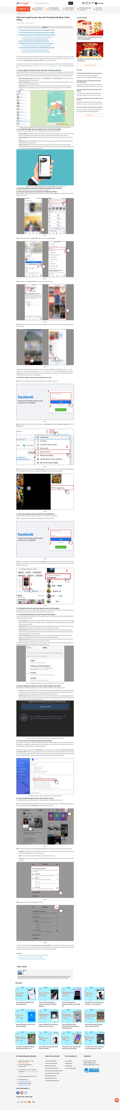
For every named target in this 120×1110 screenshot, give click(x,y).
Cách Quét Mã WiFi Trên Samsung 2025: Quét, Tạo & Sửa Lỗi (48, 1024)
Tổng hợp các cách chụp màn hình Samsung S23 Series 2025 (71, 1046)
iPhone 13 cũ (38, 65)
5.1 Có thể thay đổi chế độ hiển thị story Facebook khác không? (36, 45)
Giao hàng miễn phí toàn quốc (52, 1078)
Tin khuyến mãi (68, 1061)
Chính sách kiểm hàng (50, 1073)
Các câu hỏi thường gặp (50, 1058)
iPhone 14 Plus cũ (24, 371)
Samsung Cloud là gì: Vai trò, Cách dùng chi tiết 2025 (89, 103)
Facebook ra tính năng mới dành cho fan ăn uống (30, 957)
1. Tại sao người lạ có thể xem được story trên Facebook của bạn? (36, 30)
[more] (117, 1100)
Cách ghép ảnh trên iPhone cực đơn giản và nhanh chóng (32, 959)
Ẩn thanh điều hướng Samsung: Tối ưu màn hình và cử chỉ (93, 1024)
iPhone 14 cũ (67, 369)
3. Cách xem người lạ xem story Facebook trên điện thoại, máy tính (36, 35)
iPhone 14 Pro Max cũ (51, 371)
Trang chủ (20, 13)
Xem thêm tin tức (90, 111)
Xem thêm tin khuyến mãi (90, 61)
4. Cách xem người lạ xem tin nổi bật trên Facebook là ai (33, 41)
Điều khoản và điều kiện (50, 1063)
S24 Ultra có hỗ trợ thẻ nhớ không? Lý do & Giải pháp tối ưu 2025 (94, 1046)
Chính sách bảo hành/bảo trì (52, 1066)
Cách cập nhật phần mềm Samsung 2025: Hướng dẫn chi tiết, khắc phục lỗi (70, 1025)
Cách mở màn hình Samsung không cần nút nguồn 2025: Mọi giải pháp (89, 78)
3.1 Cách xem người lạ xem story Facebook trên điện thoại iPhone (36, 37)
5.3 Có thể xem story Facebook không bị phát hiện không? (35, 50)
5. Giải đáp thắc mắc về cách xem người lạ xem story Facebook (35, 43)
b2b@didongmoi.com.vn (24, 1082)
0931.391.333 (89, 3)
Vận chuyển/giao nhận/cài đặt (52, 1071)
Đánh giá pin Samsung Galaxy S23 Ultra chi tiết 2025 (48, 1046)
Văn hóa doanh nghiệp (70, 1066)
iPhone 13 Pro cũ (46, 65)
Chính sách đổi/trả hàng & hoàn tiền (53, 1068)
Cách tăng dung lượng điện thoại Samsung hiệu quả (89, 69)
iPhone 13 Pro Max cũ (57, 65)
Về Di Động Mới (68, 1063)
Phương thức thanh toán (51, 1076)
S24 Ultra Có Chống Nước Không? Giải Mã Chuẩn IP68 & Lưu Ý (25, 1046)
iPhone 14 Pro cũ (41, 371)
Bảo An (24, 970)
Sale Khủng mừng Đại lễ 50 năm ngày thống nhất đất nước (89, 58)
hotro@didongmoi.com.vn (25, 1079)
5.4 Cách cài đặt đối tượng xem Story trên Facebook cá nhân (35, 51)
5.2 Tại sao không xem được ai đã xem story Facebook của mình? (36, 47)
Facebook (49, 72)
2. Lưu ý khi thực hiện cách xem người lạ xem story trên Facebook (36, 32)
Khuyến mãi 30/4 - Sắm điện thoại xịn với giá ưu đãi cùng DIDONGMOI (89, 37)
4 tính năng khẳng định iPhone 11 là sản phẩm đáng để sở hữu (33, 955)
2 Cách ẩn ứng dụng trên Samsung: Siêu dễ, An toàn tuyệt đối (89, 86)
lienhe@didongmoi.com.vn (93, 1062)
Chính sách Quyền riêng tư (51, 1061)
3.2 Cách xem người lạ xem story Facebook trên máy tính (34, 39)
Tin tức (24, 13)
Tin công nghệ (68, 1058)
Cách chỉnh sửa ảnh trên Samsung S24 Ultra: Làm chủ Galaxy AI (90, 95)
